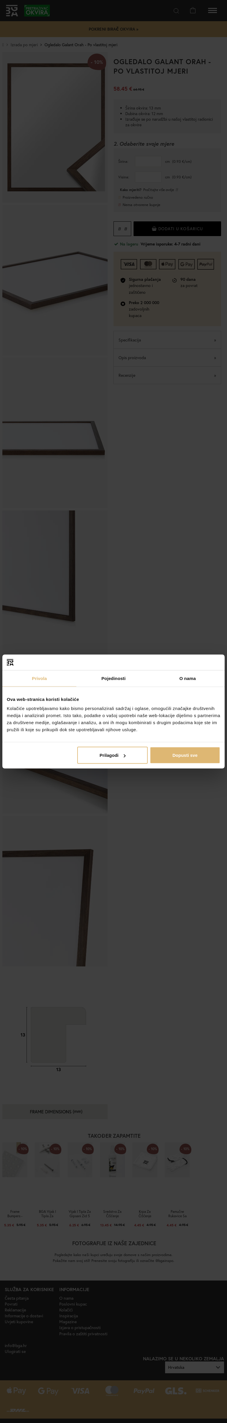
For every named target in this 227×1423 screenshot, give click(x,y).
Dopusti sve (185, 755)
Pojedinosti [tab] (113, 678)
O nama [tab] (188, 678)
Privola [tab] (39, 678)
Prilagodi (113, 755)
